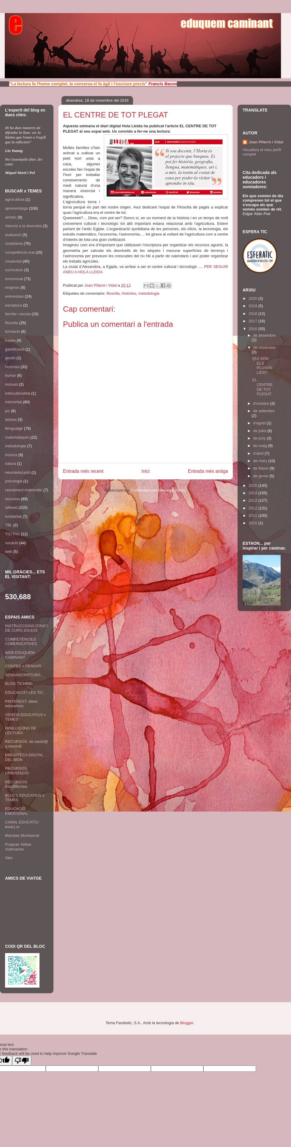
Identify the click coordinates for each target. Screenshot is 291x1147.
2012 (253, 508)
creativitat (13, 261)
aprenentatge (16, 208)
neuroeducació (17, 472)
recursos (12, 499)
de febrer (261, 468)
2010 (253, 523)
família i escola (18, 314)
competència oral (19, 252)
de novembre (264, 347)
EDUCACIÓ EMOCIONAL (16, 811)
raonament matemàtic (23, 490)
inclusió (11, 384)
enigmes (12, 287)
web (8, 551)
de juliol (260, 431)
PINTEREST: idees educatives (21, 703)
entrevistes (14, 296)
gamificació (14, 349)
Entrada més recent (83, 471)
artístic (10, 217)
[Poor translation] (21, 1061)
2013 (253, 500)
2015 (253, 485)
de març (260, 461)
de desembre (264, 335)
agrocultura (14, 199)
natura (10, 463)
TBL (8, 525)
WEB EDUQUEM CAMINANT (20, 655)
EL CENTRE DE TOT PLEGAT (262, 387)
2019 (253, 306)
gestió (10, 358)
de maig (260, 445)
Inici (146, 471)
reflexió (11, 507)
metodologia (148, 293)
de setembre (264, 411)
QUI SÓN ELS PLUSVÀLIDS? (262, 365)
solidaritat (13, 516)
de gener (261, 476)
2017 (253, 321)
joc (7, 411)
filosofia (113, 293)
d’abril (259, 453)
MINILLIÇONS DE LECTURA (20, 730)
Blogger (186, 1023)
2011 (253, 515)
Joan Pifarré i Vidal (101, 285)
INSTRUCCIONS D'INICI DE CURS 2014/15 (26, 628)
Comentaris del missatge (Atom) (158, 490)
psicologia (13, 481)
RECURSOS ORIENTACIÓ (17, 770)
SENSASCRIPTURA (22, 675)
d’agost (260, 423)
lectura (11, 419)
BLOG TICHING (19, 683)
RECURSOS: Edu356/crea (16, 784)
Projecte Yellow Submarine (18, 846)
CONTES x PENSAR (23, 666)
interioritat (13, 402)
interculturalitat (17, 393)
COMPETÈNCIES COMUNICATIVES (21, 641)
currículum (14, 270)
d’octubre (261, 403)
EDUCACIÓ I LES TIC (24, 692)
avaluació (13, 235)
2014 (253, 493)
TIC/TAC (12, 534)
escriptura (13, 305)
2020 (253, 298)
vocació (11, 543)
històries (129, 293)
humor (10, 375)
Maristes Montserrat (22, 835)
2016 (253, 329)
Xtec (9, 858)
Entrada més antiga (208, 471)
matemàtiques (17, 437)
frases (10, 340)
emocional (14, 279)
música (11, 455)
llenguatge (14, 428)
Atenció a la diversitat (23, 226)
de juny (260, 438)
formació (12, 331)
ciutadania (14, 243)
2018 (253, 313)
